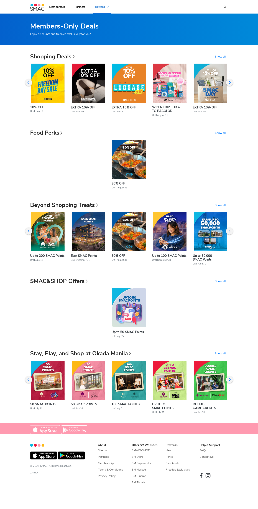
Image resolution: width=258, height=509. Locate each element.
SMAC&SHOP (141, 461)
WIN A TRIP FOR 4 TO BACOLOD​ (166, 111)
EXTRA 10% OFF (123, 109)
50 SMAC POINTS (43, 414)
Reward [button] (100, 7)
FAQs (203, 461)
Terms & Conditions (110, 480)
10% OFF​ (37, 109)
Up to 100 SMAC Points (169, 262)
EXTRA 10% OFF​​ (83, 109)
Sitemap (103, 461)
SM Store (137, 467)
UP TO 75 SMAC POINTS (162, 416)
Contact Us (207, 467)
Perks (169, 467)
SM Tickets (139, 493)
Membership (57, 7)
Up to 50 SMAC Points (127, 340)
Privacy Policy (107, 486)
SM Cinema (139, 486)
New (169, 461)
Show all (220, 57)
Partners (80, 7)
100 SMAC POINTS (125, 414)
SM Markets (139, 480)
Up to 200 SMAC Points (47, 262)
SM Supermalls (141, 474)
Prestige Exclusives (178, 480)
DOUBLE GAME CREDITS (204, 416)
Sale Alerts (173, 474)
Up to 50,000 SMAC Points (202, 264)
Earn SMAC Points (84, 262)
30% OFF (118, 188)
